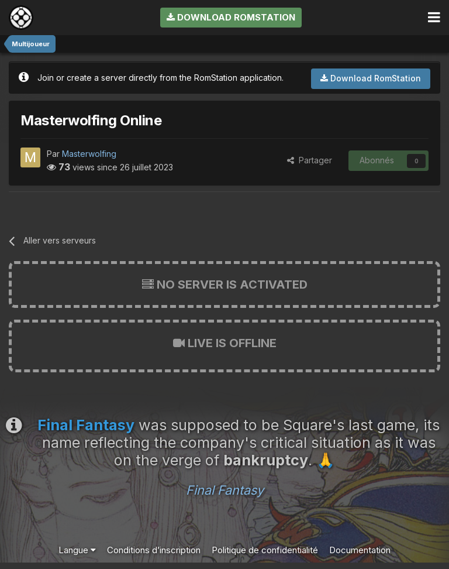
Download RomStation (231, 17)
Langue (77, 550)
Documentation (360, 550)
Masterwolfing (89, 154)
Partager (309, 160)
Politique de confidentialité (265, 550)
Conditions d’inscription (154, 550)
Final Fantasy (225, 490)
